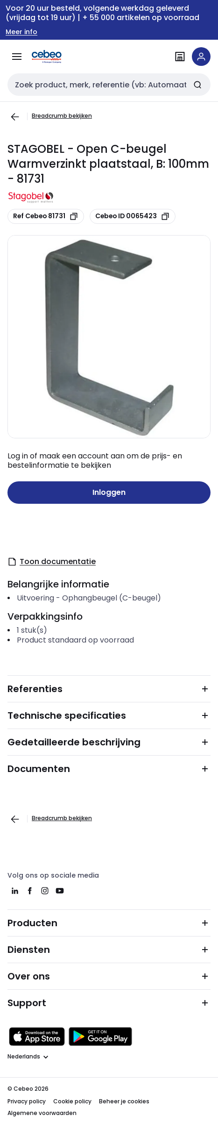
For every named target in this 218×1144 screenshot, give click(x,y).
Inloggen (109, 492)
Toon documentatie (51, 561)
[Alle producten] (16, 56)
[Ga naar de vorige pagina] (14, 116)
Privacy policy (26, 1101)
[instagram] (44, 890)
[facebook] (29, 890)
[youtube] (59, 890)
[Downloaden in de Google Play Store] (100, 1036)
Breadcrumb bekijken (62, 116)
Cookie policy (72, 1101)
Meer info (21, 32)
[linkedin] (14, 890)
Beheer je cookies (124, 1101)
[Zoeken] (197, 84)
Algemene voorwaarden (42, 1113)
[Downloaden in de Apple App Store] (37, 1036)
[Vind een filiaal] (179, 56)
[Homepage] (60, 56)
